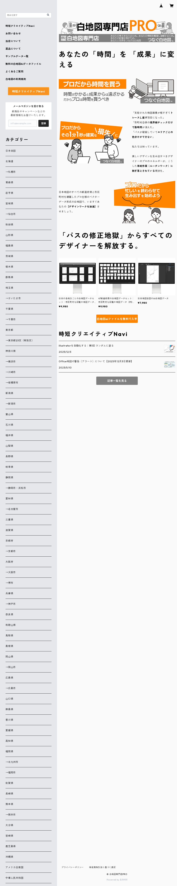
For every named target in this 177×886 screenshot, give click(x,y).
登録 (43, 123)
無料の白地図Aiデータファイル (23, 63)
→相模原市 (12, 382)
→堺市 (9, 582)
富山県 (9, 414)
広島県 (9, 677)
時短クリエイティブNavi (20, 25)
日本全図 (11, 150)
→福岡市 (11, 772)
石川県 (9, 424)
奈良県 (9, 614)
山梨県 (9, 445)
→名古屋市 (12, 509)
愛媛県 (9, 730)
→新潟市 (11, 403)
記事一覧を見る (117, 380)
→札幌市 (11, 171)
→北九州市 (12, 762)
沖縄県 (9, 856)
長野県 (9, 456)
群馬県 (9, 277)
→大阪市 (11, 572)
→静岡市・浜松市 (16, 488)
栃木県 (9, 266)
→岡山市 (11, 667)
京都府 (9, 540)
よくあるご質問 (15, 71)
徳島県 (9, 709)
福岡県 (9, 751)
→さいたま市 (13, 298)
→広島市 (11, 688)
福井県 (9, 435)
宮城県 (9, 203)
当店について (13, 41)
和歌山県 (11, 625)
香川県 (9, 719)
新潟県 (9, 393)
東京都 (9, 329)
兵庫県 (9, 593)
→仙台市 (11, 214)
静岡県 (9, 477)
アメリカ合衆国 (15, 867)
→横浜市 (11, 361)
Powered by (117, 879)
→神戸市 (11, 603)
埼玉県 (9, 287)
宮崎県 (9, 835)
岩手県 (9, 193)
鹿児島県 (11, 846)
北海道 (9, 161)
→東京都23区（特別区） (20, 340)
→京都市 (11, 551)
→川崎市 (11, 372)
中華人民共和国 (15, 877)
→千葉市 (11, 319)
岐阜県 (9, 466)
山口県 (9, 698)
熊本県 (9, 804)
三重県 (9, 519)
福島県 (9, 245)
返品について (13, 48)
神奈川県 (11, 351)
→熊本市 (11, 814)
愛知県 (9, 498)
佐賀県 (9, 783)
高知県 (9, 740)
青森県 (9, 182)
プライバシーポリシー (73, 867)
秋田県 (9, 224)
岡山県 (9, 656)
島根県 (9, 646)
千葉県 (9, 308)
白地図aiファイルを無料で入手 (117, 319)
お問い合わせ (13, 33)
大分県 (9, 825)
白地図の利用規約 (16, 79)
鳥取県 (9, 635)
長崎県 (9, 793)
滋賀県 (9, 530)
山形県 (9, 235)
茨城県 (9, 256)
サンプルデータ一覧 (17, 56)
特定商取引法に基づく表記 (102, 867)
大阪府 (9, 561)
